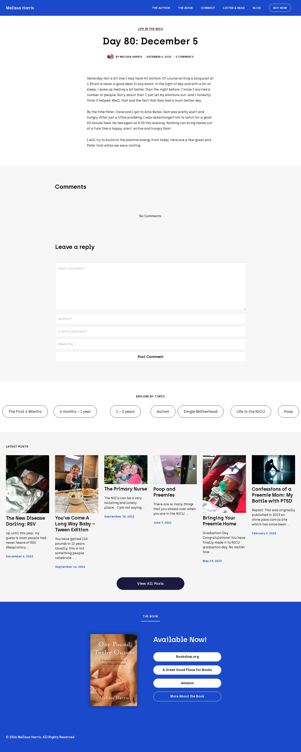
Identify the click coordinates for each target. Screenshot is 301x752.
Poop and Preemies (164, 492)
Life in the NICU (150, 29)
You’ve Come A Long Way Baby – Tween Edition (75, 523)
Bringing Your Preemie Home (219, 521)
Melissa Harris (20, 8)
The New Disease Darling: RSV (25, 521)
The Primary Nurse (125, 489)
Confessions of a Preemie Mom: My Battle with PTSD (272, 495)
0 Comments (185, 56)
